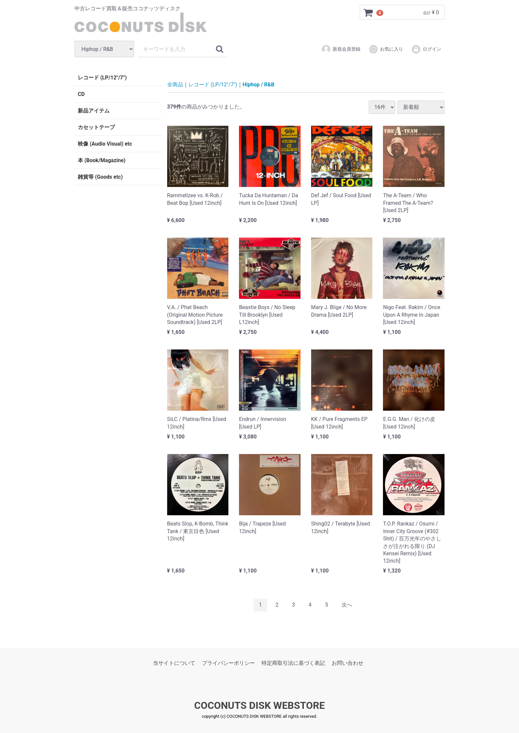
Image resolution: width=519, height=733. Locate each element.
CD (81, 94)
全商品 (175, 84)
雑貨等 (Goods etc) (100, 177)
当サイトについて (174, 663)
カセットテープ (96, 127)
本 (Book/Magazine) (101, 160)
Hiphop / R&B (258, 84)
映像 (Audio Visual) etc (105, 144)
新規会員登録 (340, 49)
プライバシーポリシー (228, 663)
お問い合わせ (347, 663)
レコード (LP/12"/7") (102, 77)
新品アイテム (94, 111)
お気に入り (385, 49)
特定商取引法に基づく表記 (293, 663)
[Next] (346, 604)
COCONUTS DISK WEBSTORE (259, 705)
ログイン (426, 49)
